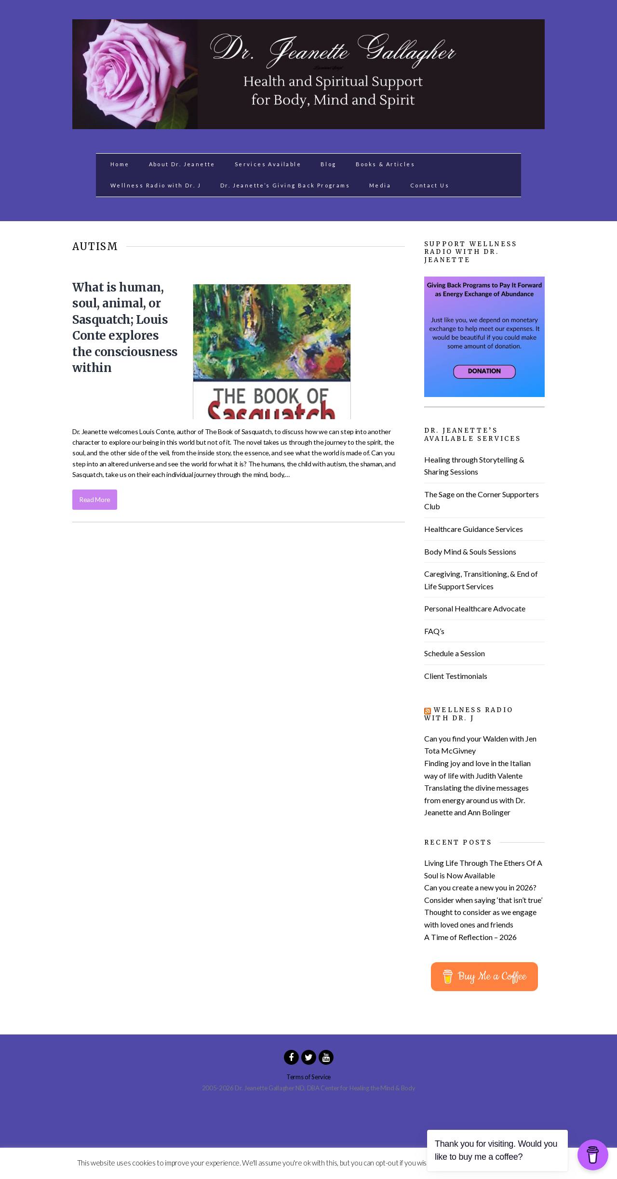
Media (380, 185)
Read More (94, 499)
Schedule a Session (454, 653)
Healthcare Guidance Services (473, 528)
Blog (328, 164)
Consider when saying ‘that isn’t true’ (483, 899)
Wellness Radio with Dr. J (155, 185)
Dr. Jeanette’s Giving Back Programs (285, 185)
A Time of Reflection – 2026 (470, 936)
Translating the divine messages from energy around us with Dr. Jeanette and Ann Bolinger (476, 800)
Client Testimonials (455, 675)
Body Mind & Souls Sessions (470, 551)
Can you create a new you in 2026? (480, 887)
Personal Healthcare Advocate (474, 608)
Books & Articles (385, 164)
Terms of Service (308, 1077)
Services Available (268, 164)
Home (120, 164)
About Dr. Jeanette (182, 164)
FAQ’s (434, 631)
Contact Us (429, 185)
